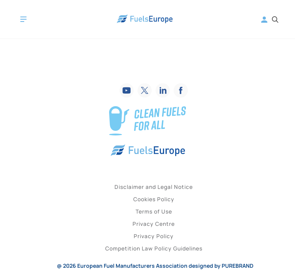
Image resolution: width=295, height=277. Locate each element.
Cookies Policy (153, 199)
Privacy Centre (154, 223)
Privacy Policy (154, 236)
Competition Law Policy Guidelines (153, 248)
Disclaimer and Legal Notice (153, 186)
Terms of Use (154, 211)
